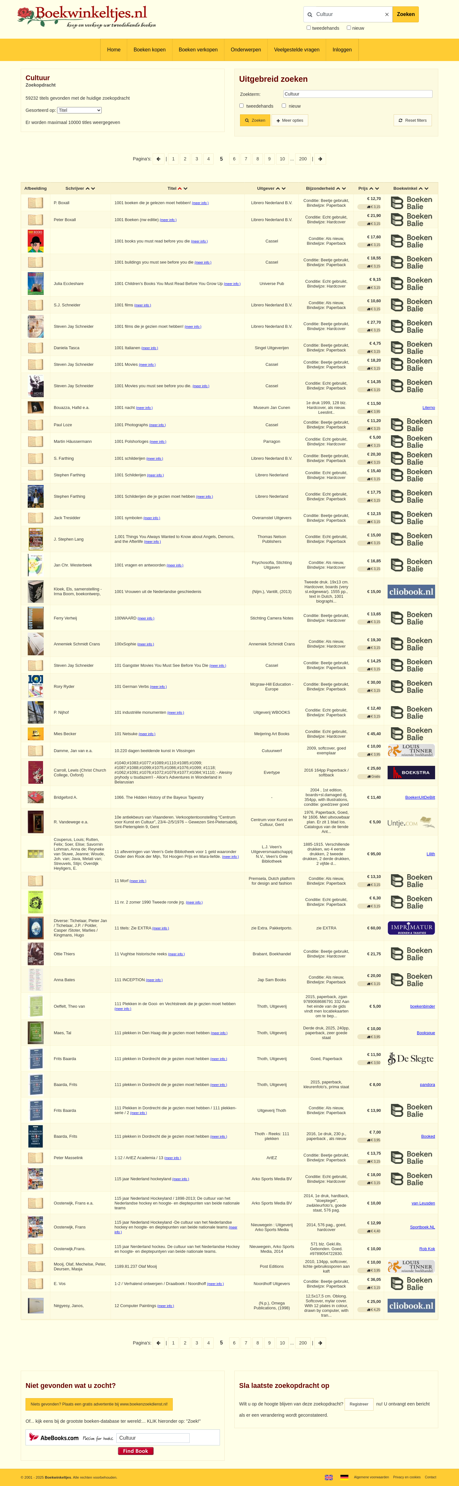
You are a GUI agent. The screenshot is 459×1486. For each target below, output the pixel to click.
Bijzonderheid (320, 188)
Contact (430, 1477)
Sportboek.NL (422, 1227)
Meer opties (298, 120)
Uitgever (266, 188)
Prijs (363, 188)
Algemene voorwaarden (365, 1477)
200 (303, 158)
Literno (429, 408)
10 (282, 158)
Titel (172, 188)
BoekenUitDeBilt (420, 798)
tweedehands (325, 28)
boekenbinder (422, 1007)
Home (113, 49)
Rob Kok (427, 1249)
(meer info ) (201, 203)
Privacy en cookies (404, 1477)
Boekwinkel (405, 188)
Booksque (426, 1033)
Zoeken (406, 14)
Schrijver (76, 188)
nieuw (357, 28)
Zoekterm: (250, 94)
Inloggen (342, 49)
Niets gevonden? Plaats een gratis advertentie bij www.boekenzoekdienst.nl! (107, 1405)
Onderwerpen (246, 49)
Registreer (360, 1405)
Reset (411, 120)
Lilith (431, 854)
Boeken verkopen (198, 49)
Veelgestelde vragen (296, 49)
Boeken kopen (149, 49)
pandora (427, 1085)
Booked (428, 1137)
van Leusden (423, 1203)
